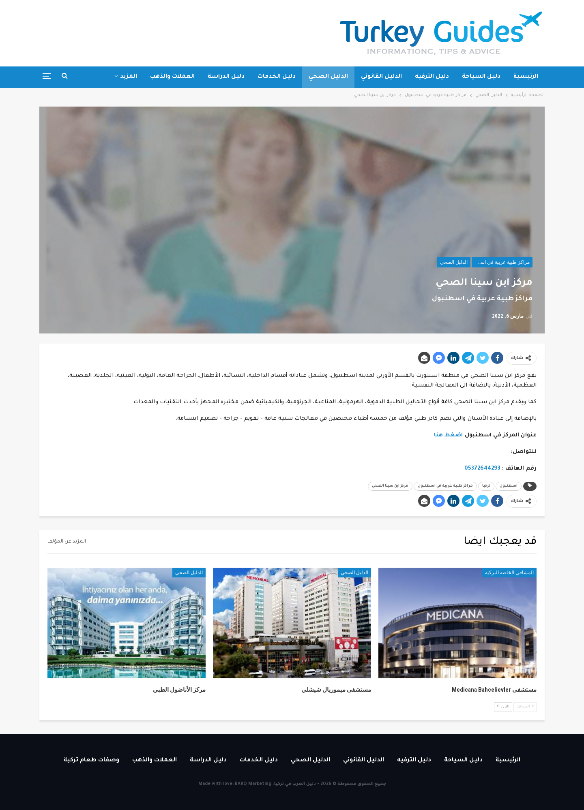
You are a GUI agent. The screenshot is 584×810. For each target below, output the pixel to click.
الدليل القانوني (381, 77)
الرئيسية (525, 77)
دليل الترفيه (432, 77)
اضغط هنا (448, 435)
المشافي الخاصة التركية (509, 572)
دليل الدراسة (226, 77)
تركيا (486, 486)
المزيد (128, 77)
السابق (525, 706)
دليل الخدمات (277, 77)
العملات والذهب (172, 77)
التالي (503, 706)
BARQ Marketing (253, 784)
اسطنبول (508, 486)
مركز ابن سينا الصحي (390, 486)
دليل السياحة (481, 77)
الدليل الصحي (328, 77)
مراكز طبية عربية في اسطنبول (501, 262)
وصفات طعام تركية (91, 760)
